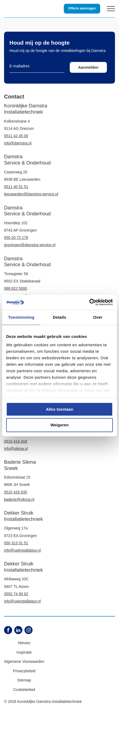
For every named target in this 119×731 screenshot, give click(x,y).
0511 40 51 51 (16, 187)
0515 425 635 (15, 492)
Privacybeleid (24, 671)
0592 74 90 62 (16, 594)
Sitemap (24, 680)
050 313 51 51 (16, 543)
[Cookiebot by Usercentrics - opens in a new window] (89, 302)
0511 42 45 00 (16, 136)
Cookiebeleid (24, 689)
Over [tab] (98, 317)
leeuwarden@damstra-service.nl (31, 194)
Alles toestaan (59, 409)
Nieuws (24, 643)
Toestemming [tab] (21, 317)
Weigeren (59, 425)
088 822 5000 (15, 288)
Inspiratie (24, 652)
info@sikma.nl (16, 448)
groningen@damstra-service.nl (29, 245)
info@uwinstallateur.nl (22, 550)
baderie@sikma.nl (19, 499)
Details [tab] (59, 317)
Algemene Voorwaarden (24, 661)
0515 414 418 (15, 441)
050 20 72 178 (16, 237)
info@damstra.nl (18, 143)
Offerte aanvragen (82, 8)
